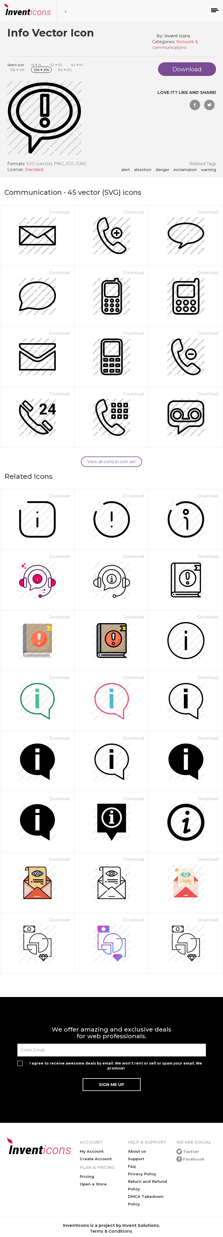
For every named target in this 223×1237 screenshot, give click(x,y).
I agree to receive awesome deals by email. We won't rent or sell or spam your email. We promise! (116, 1065)
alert (125, 170)
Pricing (87, 1176)
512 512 (65, 70)
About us (137, 1151)
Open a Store (93, 1184)
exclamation (185, 170)
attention (142, 170)
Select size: (16, 65)
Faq (132, 1166)
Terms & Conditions (111, 1231)
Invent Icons (177, 36)
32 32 (56, 65)
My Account (92, 1151)
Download (59, 212)
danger (162, 170)
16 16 (36, 65)
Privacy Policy (142, 1173)
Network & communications (175, 44)
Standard (34, 169)
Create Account (96, 1158)
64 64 (77, 65)
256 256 (41, 70)
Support (136, 1158)
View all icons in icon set (111, 461)
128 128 (17, 70)
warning (208, 170)
